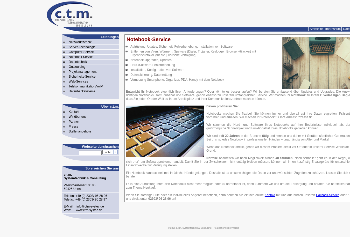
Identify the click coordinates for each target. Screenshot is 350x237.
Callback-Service (327, 195)
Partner (74, 121)
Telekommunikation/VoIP (86, 86)
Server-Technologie (82, 47)
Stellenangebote (80, 131)
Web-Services (78, 81)
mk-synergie (232, 228)
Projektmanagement (82, 71)
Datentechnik (78, 62)
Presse (73, 126)
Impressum (333, 29)
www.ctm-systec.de (89, 210)
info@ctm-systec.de (90, 206)
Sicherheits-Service (82, 76)
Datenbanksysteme (82, 91)
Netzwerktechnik (80, 42)
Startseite (316, 29)
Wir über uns (77, 117)
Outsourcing (77, 67)
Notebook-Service (81, 57)
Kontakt (74, 112)
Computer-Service (81, 52)
